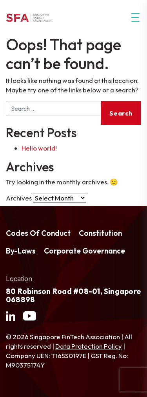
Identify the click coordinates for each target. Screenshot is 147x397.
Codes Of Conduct (38, 233)
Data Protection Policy (88, 346)
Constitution (100, 233)
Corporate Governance (84, 250)
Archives (19, 198)
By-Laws (21, 250)
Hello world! (39, 148)
